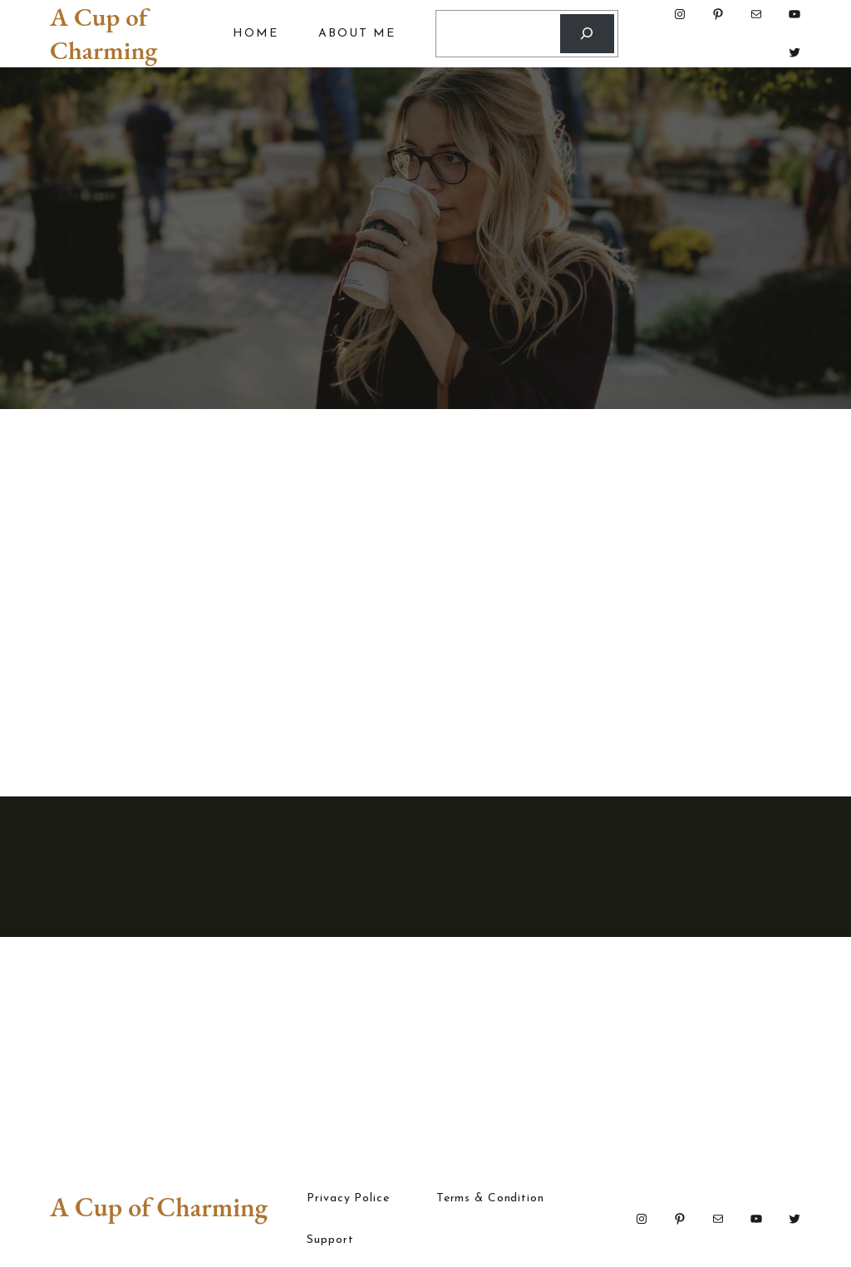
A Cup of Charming (103, 33)
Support (330, 1240)
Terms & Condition (490, 1199)
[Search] (587, 33)
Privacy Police (348, 1199)
